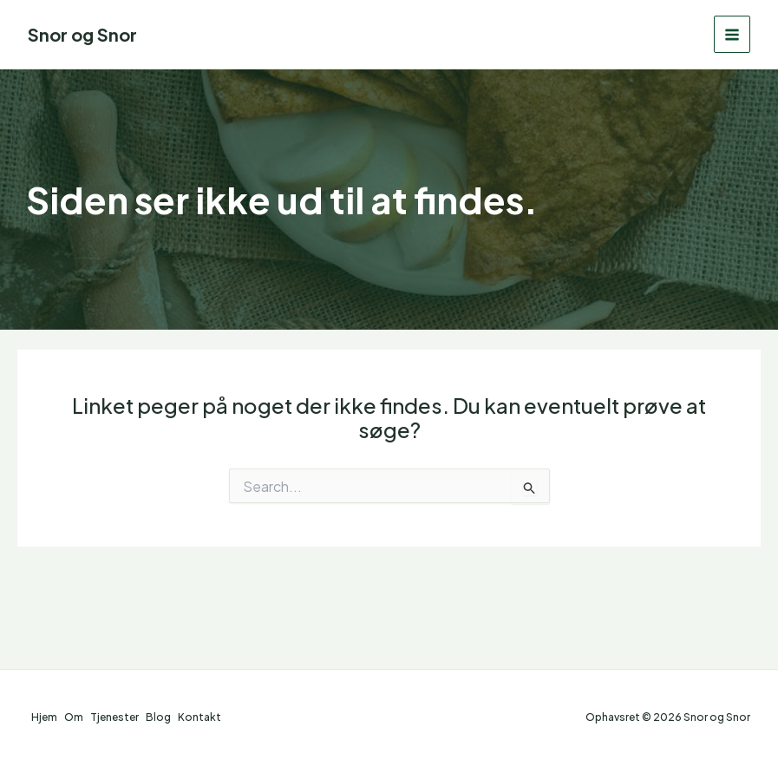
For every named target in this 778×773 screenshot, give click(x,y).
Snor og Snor (82, 34)
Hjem (44, 717)
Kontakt (199, 717)
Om (73, 717)
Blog (158, 717)
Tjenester (114, 717)
